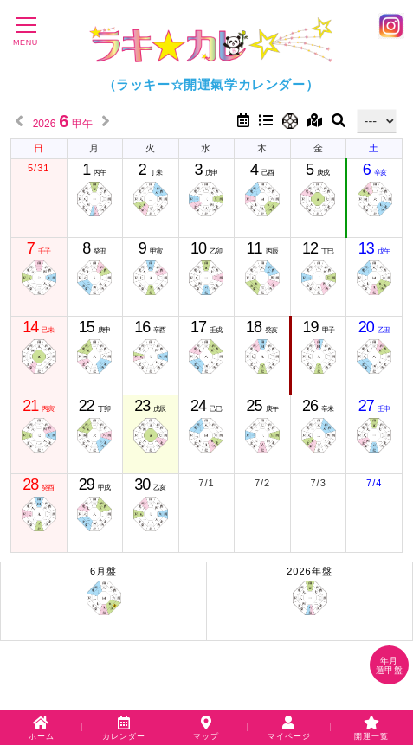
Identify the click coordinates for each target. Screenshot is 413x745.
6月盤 (103, 591)
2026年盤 (309, 591)
